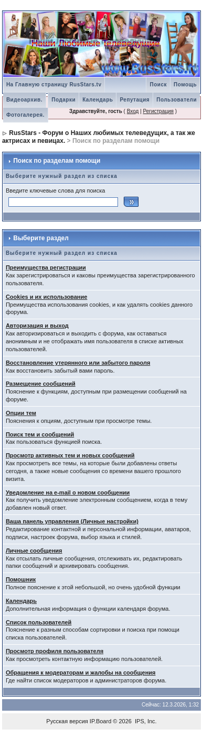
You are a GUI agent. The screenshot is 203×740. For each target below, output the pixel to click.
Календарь (97, 100)
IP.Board (100, 721)
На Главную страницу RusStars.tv (54, 84)
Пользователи (176, 100)
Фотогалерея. (25, 115)
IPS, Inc (145, 721)
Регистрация (158, 111)
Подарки (63, 100)
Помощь (185, 84)
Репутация (134, 100)
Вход (133, 111)
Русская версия (67, 721)
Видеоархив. (24, 100)
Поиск (158, 84)
